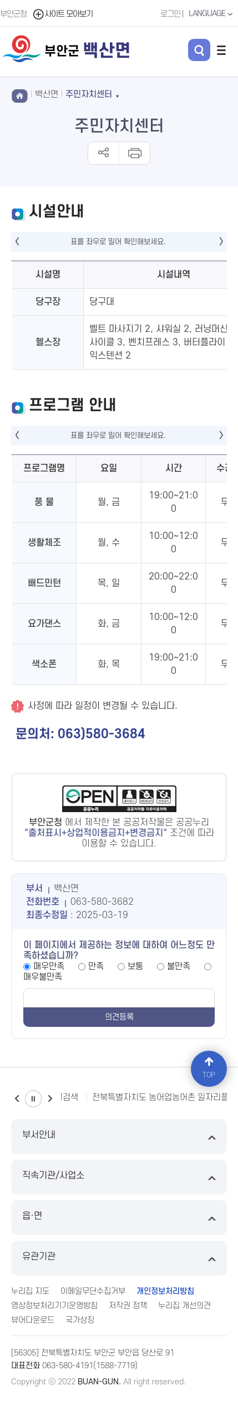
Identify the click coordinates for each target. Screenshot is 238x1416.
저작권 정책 (128, 1306)
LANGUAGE (212, 13)
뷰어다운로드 (32, 1320)
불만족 (178, 966)
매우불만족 (42, 977)
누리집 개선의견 (184, 1306)
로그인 (170, 14)
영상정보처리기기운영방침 (54, 1306)
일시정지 (33, 1099)
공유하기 (103, 153)
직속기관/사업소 (119, 1177)
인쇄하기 (134, 153)
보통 (135, 966)
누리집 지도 (30, 1291)
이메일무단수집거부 (92, 1291)
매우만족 (48, 966)
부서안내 (119, 1136)
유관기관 (119, 1258)
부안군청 (13, 14)
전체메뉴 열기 (221, 50)
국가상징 (79, 1320)
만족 (96, 966)
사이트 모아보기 (62, 14)
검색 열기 (199, 50)
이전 (16, 1099)
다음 (49, 1099)
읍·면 (119, 1217)
